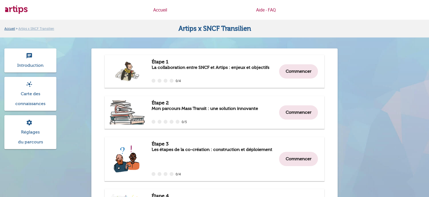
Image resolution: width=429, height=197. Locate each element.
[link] (9, 28)
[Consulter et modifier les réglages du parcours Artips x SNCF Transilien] (30, 132)
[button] (30, 94)
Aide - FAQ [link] (266, 10)
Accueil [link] (160, 10)
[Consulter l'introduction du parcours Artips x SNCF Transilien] (30, 60)
